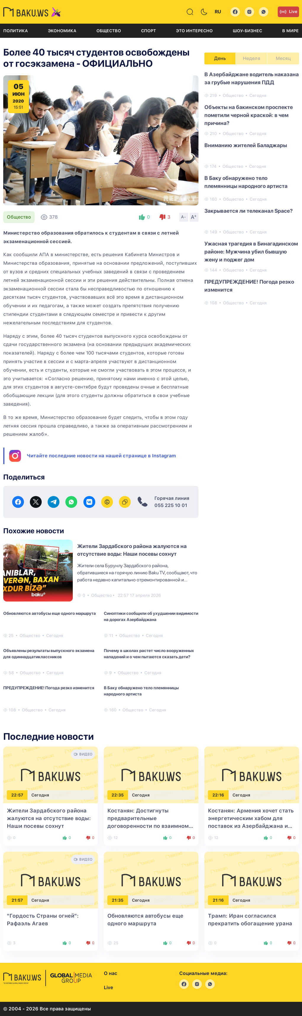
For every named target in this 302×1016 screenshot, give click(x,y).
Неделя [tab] (251, 58)
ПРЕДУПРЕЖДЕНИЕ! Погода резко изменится (48, 687)
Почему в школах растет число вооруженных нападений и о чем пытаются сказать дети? (149, 653)
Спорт (148, 30)
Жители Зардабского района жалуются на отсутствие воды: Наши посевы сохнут (49, 818)
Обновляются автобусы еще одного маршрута (49, 613)
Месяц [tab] (283, 58)
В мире (290, 30)
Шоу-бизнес (247, 30)
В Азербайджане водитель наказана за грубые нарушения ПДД (251, 78)
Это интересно (194, 30)
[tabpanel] (251, 188)
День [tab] (220, 58)
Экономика (62, 30)
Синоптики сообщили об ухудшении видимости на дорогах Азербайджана (151, 616)
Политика (15, 30)
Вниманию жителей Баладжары (245, 145)
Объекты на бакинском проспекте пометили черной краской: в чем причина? (248, 115)
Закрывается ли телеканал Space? (248, 211)
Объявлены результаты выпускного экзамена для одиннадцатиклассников (48, 653)
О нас (110, 973)
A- (183, 216)
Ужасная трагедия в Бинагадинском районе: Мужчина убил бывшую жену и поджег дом (251, 251)
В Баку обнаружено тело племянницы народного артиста (141, 690)
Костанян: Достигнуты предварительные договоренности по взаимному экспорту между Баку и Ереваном (149, 825)
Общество (108, 30)
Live (288, 11)
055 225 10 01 (170, 505)
